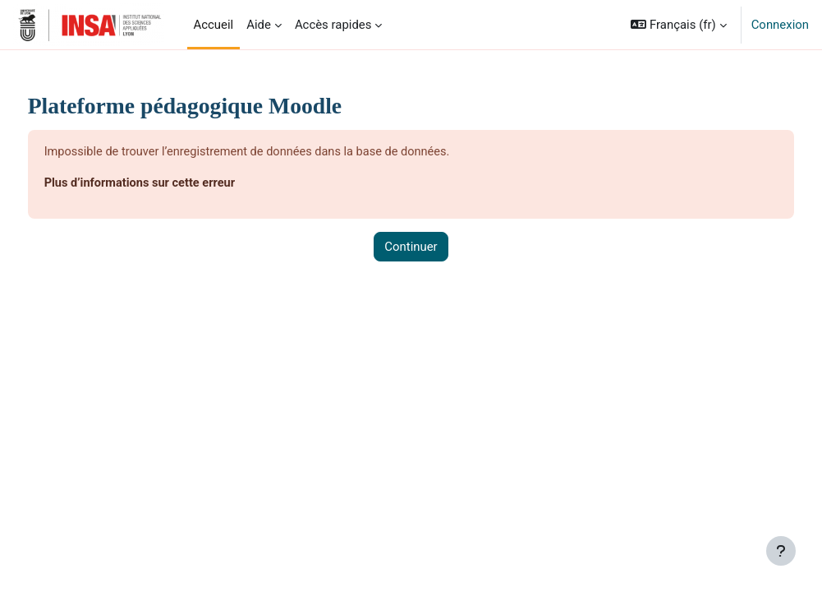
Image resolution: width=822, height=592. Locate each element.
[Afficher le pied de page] (781, 551)
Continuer (410, 247)
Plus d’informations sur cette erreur (172, 184)
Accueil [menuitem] (214, 24)
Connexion (780, 24)
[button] (678, 24)
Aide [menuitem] (258, 24)
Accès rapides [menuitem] (333, 24)
